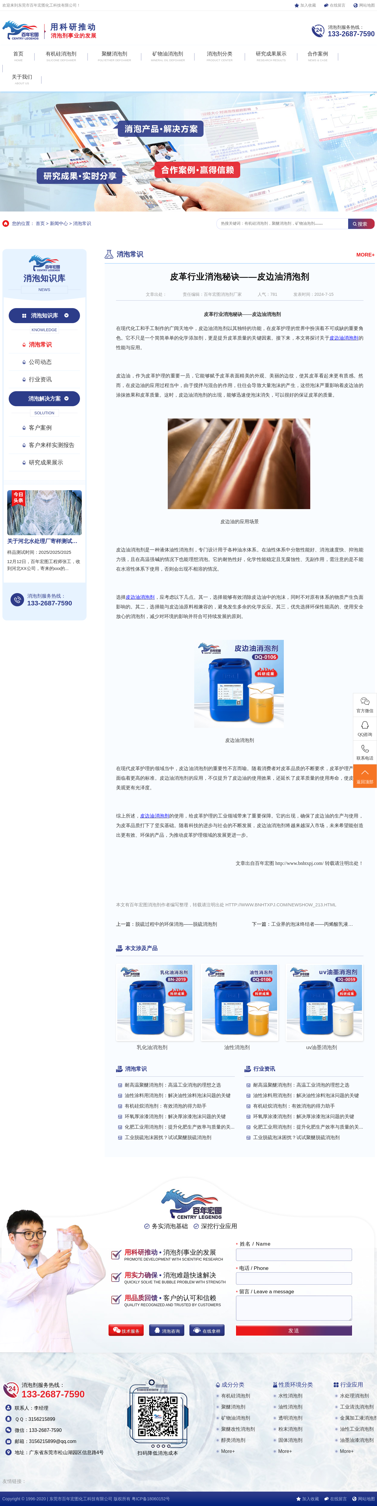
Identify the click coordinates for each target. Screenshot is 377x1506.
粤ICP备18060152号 (151, 1498)
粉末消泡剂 (290, 1429)
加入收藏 (308, 5)
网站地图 (367, 5)
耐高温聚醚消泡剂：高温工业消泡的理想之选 (173, 1085)
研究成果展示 (46, 462)
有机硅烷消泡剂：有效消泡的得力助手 (166, 1105)
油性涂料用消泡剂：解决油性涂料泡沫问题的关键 (178, 1095)
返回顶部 (365, 776)
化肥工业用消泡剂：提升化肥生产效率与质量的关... (179, 1127)
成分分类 (233, 1385)
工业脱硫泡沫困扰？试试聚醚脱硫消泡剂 (168, 1137)
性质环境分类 (296, 1385)
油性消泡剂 (290, 1406)
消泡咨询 (171, 1331)
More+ (228, 1451)
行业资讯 (40, 379)
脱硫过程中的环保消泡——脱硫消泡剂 (176, 924)
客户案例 (40, 427)
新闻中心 (59, 223)
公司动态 (40, 362)
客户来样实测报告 (52, 445)
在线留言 (337, 5)
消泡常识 (82, 223)
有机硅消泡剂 (235, 1395)
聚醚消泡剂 (233, 1406)
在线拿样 (212, 1331)
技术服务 (131, 1331)
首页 (40, 223)
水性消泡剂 (290, 1395)
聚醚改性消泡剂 (238, 1429)
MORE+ (366, 255)
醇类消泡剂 (233, 1440)
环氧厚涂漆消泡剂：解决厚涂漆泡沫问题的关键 (175, 1116)
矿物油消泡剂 (235, 1417)
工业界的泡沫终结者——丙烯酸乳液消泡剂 (313, 924)
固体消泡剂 (290, 1440)
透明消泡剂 (290, 1417)
